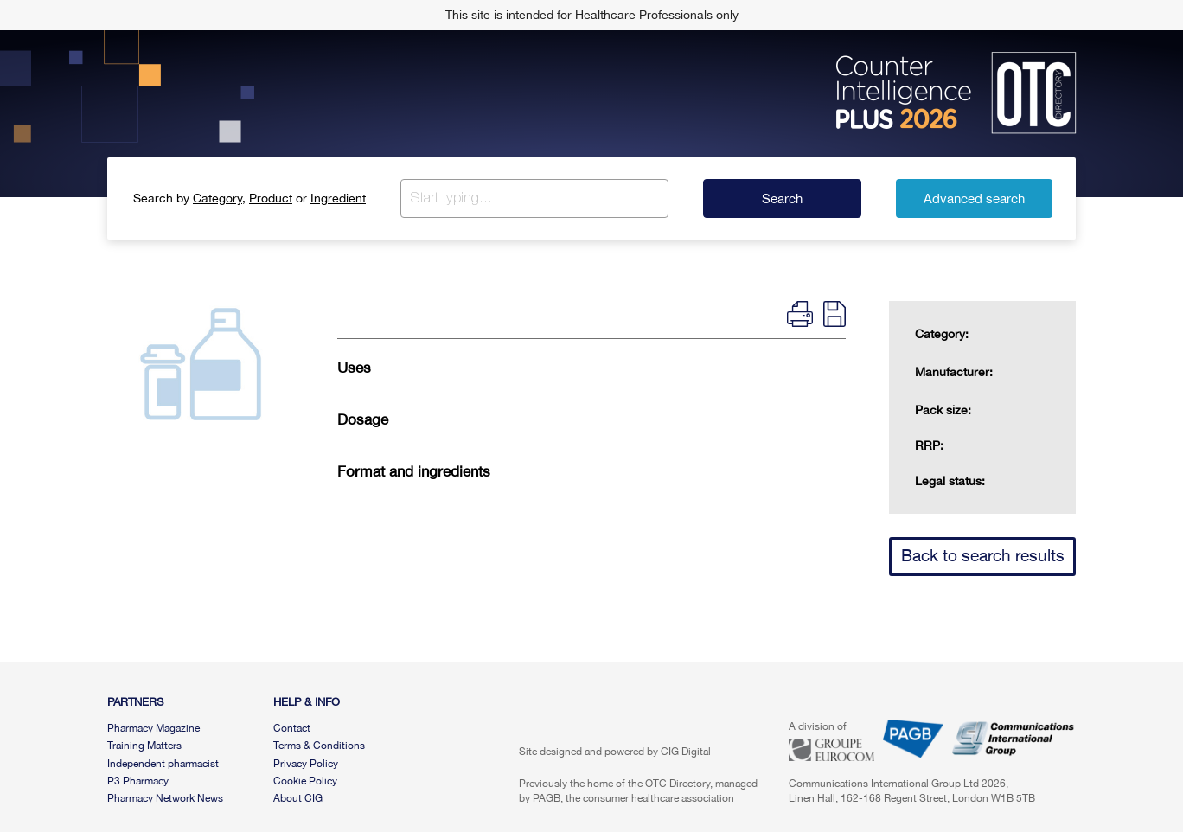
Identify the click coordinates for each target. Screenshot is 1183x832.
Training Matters (144, 745)
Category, (219, 198)
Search (782, 198)
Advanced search (974, 198)
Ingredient (338, 198)
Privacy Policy (305, 764)
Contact (291, 728)
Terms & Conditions (319, 745)
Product (270, 198)
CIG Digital (686, 752)
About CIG (298, 798)
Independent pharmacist (163, 764)
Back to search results (983, 555)
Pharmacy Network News (165, 798)
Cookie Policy (305, 781)
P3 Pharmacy (138, 781)
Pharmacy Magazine (153, 728)
